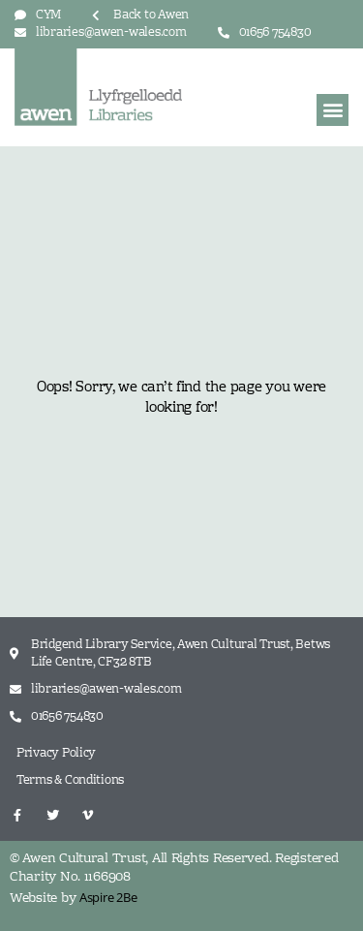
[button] (332, 110)
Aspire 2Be (107, 897)
